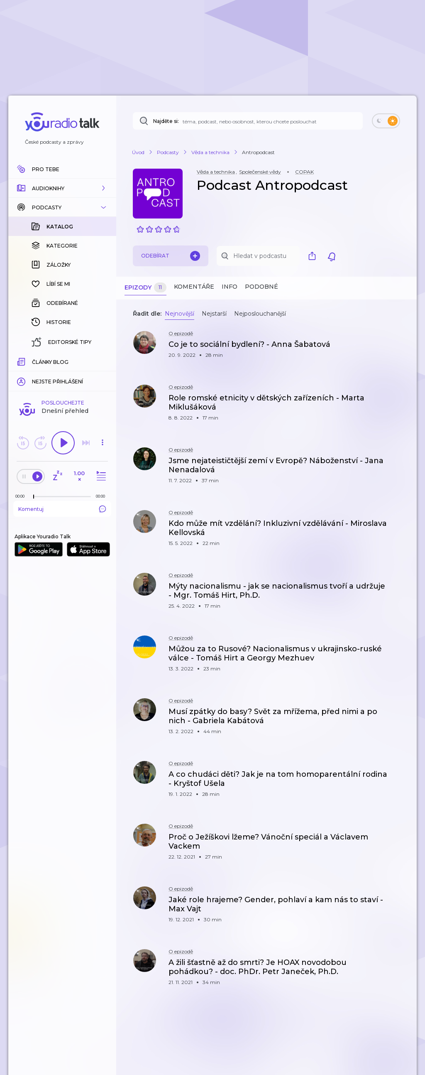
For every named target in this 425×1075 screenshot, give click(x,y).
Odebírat (170, 256)
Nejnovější (179, 313)
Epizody (145, 287)
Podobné (261, 286)
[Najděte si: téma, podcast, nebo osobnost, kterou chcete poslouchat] (248, 121)
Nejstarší (214, 313)
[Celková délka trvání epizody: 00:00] (102, 496)
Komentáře (194, 286)
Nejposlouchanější (260, 313)
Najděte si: (166, 121)
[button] (62, 188)
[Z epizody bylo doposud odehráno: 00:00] (22, 496)
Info (229, 286)
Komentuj (62, 509)
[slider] (34, 497)
